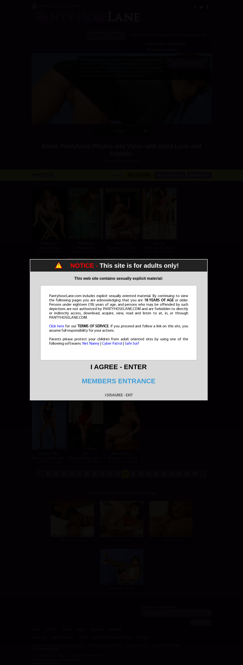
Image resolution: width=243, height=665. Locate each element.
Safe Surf (132, 344)
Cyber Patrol (112, 344)
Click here (56, 326)
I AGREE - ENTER (119, 367)
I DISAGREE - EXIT (119, 395)
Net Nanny (91, 344)
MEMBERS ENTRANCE (118, 381)
